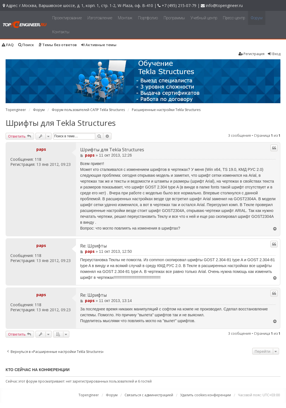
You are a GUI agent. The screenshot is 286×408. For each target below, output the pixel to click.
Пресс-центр (234, 18)
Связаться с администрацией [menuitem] (149, 395)
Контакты (61, 32)
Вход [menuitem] (273, 53)
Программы (174, 18)
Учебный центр (203, 18)
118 (38, 159)
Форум (257, 18)
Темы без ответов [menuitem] (58, 44)
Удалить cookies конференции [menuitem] (205, 395)
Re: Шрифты (93, 246)
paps (41, 149)
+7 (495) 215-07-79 (179, 5)
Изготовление (99, 18)
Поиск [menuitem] (26, 44)
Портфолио (148, 18)
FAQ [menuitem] (8, 44)
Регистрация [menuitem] (251, 53)
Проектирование (67, 18)
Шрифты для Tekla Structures (61, 122)
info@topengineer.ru (224, 5)
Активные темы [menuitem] (98, 44)
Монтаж (125, 18)
